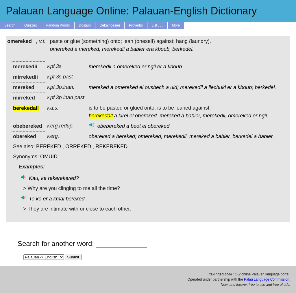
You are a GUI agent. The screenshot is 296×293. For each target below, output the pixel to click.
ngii (152, 67)
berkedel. (183, 49)
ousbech (154, 87)
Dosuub (85, 25)
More (176, 25)
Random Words (58, 25)
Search (9, 25)
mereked (99, 87)
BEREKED (48, 146)
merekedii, (215, 116)
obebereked (111, 126)
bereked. (76, 199)
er (144, 67)
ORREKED (78, 146)
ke (44, 178)
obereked (99, 136)
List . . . (157, 25)
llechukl (217, 87)
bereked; (126, 136)
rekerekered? (63, 178)
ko (38, 199)
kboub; (245, 87)
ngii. (263, 116)
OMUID (49, 156)
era (150, 49)
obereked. (146, 116)
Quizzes (30, 25)
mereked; (90, 49)
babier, (193, 116)
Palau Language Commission (266, 279)
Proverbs (136, 25)
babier (137, 49)
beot (136, 126)
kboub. (175, 67)
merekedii (113, 49)
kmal (58, 199)
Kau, (34, 178)
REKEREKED (111, 146)
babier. (266, 136)
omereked (61, 49)
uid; (174, 87)
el (141, 87)
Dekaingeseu (110, 25)
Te (31, 199)
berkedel (242, 136)
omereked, (150, 136)
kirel (123, 116)
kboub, (163, 49)
